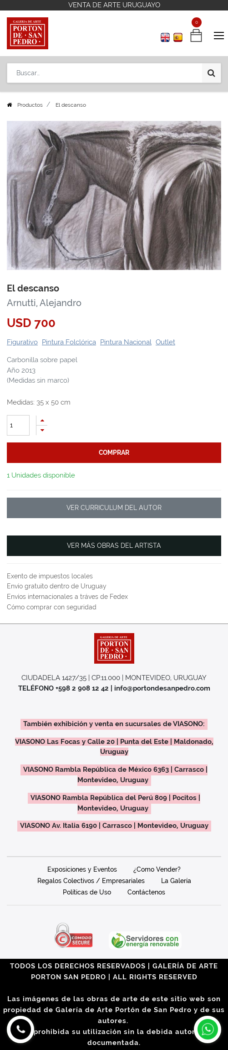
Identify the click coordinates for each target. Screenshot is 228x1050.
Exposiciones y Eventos (82, 869)
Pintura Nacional (126, 342)
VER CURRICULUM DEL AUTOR (114, 507)
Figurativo (22, 342)
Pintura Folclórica (69, 342)
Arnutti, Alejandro (44, 302)
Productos (30, 105)
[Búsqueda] (211, 73)
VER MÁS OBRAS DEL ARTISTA (114, 545)
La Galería (176, 880)
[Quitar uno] (41, 430)
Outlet (165, 342)
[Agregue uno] (41, 420)
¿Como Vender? (157, 869)
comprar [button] (114, 452)
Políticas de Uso (87, 892)
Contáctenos (146, 892)
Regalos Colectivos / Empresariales (91, 880)
